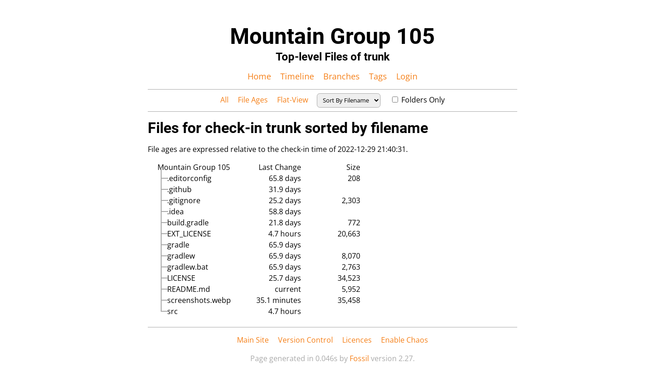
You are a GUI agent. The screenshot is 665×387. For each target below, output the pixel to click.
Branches (341, 76)
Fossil (359, 358)
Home (259, 76)
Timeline (297, 76)
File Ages (253, 100)
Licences (357, 340)
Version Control (305, 340)
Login (406, 76)
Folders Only (418, 100)
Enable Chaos (404, 340)
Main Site (253, 340)
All (224, 100)
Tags (378, 76)
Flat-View (292, 100)
